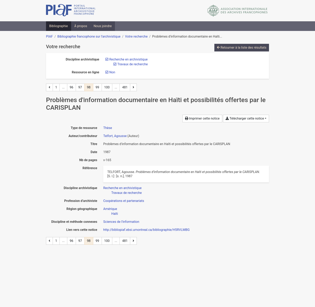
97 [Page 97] (80, 87)
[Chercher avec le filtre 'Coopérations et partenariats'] (123, 201)
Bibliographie (58, 26)
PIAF (49, 36)
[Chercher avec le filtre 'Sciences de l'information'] (121, 222)
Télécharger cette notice (245, 118)
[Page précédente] (49, 87)
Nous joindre (103, 26)
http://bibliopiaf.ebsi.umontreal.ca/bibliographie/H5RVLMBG (146, 230)
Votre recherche (136, 36)
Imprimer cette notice (202, 118)
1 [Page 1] (56, 87)
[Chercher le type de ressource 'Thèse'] (107, 128)
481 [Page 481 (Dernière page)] (125, 87)
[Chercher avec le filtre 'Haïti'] (114, 214)
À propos (80, 26)
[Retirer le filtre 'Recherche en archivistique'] (128, 59)
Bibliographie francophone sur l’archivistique (88, 36)
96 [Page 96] (71, 87)
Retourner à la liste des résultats (241, 47)
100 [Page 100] (107, 87)
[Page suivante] (133, 87)
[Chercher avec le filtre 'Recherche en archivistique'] (122, 188)
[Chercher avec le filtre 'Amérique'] (110, 209)
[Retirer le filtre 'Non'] (112, 72)
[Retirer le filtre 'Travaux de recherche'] (132, 64)
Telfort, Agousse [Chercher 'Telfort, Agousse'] (115, 136)
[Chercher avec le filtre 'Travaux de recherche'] (126, 193)
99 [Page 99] (97, 87)
